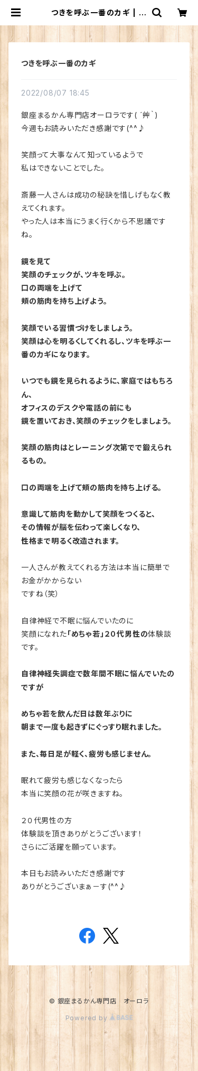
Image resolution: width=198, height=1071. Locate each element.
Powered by (99, 1018)
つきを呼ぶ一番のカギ (58, 63)
